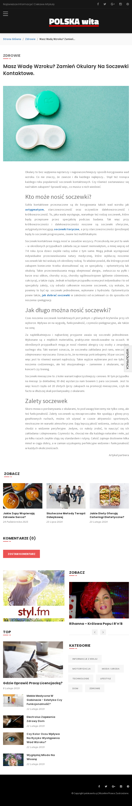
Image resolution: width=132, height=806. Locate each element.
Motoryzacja (81, 668)
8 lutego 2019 (11, 688)
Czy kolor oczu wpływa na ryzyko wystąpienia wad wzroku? (43, 738)
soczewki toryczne (66, 229)
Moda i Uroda (111, 668)
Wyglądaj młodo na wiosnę (41, 757)
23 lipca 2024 (54, 521)
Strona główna (12, 39)
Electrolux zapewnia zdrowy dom (41, 719)
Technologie (80, 678)
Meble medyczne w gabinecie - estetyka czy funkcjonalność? (44, 700)
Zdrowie (30, 39)
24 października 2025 (15, 521)
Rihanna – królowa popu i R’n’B (96, 624)
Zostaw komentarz (21, 554)
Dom (75, 688)
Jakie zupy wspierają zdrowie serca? (19, 515)
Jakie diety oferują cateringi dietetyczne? (107, 515)
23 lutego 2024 (99, 521)
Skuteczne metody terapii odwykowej (65, 515)
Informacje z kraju (84, 658)
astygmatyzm (34, 209)
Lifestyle (105, 678)
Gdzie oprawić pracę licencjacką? (32, 683)
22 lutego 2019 (36, 725)
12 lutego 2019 (36, 708)
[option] (99, 604)
